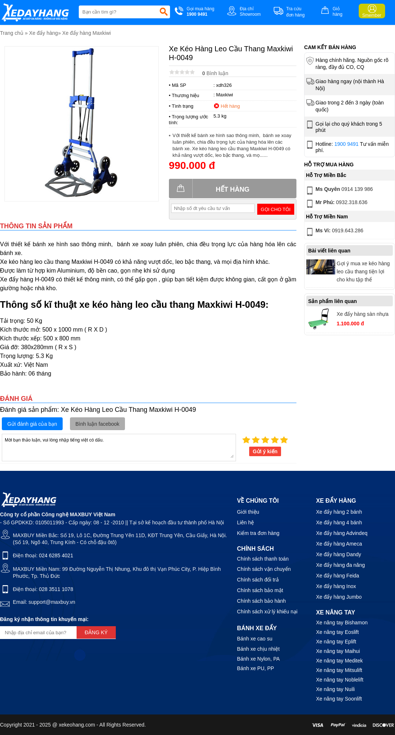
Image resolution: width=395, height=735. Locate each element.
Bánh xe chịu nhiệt (258, 649)
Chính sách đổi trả (258, 580)
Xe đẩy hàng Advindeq (341, 533)
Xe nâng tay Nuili (335, 689)
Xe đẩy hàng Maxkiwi (86, 33)
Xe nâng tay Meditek (339, 661)
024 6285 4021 (56, 555)
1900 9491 (346, 144)
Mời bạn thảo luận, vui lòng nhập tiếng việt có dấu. (119, 447)
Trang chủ (11, 33)
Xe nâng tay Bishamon (342, 622)
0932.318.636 (336, 204)
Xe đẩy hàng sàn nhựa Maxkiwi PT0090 (363, 315)
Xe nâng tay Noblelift (339, 680)
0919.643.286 (334, 232)
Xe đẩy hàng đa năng (340, 565)
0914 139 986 (339, 190)
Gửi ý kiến (265, 451)
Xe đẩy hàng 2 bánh (339, 512)
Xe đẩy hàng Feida (337, 576)
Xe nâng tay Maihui (338, 651)
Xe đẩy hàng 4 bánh (339, 522)
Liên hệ (245, 522)
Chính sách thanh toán (263, 559)
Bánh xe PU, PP (255, 668)
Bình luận (215, 73)
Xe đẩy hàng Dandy (338, 554)
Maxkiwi (224, 94)
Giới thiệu (248, 512)
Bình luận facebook (97, 424)
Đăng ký (96, 632)
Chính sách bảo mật (260, 590)
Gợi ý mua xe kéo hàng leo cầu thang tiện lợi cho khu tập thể (363, 271)
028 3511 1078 (56, 589)
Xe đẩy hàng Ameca (339, 544)
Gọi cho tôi (276, 209)
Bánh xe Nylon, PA (258, 659)
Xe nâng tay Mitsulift (339, 670)
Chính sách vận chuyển (264, 569)
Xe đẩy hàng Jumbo (339, 597)
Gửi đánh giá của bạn (32, 424)
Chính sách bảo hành (261, 601)
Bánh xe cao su (255, 639)
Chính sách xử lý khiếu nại (267, 611)
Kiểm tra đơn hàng (258, 533)
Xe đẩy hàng (43, 33)
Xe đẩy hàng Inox (336, 586)
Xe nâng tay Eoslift (337, 632)
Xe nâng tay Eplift (336, 641)
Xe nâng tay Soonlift (339, 699)
